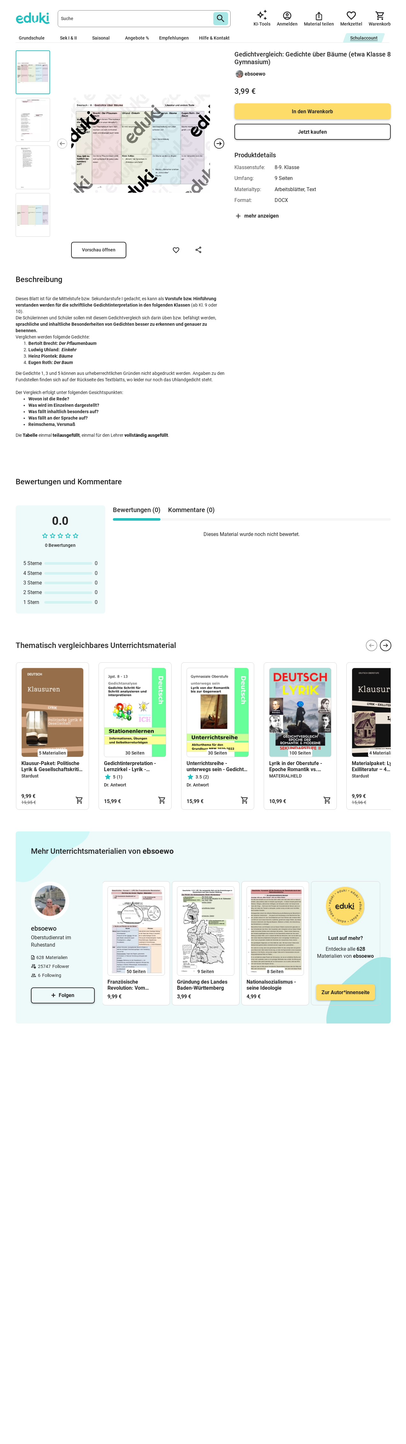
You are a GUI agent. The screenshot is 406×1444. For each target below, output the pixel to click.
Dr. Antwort (115, 784)
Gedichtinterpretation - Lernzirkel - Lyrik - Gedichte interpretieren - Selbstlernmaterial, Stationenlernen (132, 766)
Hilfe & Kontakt (214, 38)
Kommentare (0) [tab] (191, 510)
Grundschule (34, 38)
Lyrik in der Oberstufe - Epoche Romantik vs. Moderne (295, 766)
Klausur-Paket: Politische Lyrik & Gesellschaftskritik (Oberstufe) (51, 766)
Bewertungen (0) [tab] (136, 510)
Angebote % (137, 38)
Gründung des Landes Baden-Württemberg (202, 985)
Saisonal (103, 38)
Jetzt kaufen (312, 132)
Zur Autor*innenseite (345, 992)
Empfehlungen (174, 38)
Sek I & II (71, 38)
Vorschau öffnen (98, 249)
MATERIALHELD (285, 775)
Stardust (30, 775)
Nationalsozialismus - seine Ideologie (271, 985)
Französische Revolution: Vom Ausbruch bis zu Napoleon (126, 985)
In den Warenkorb (312, 111)
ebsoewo (255, 74)
